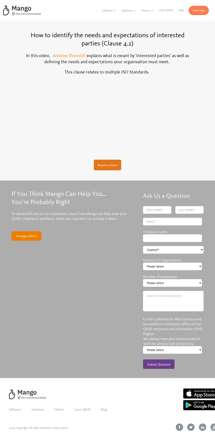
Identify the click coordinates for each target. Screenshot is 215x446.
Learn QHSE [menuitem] (166, 10)
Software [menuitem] (107, 10)
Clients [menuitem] (145, 10)
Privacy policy (60, 428)
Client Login (199, 10)
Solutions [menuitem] (127, 10)
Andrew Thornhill (69, 55)
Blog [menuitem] (181, 10)
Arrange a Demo (26, 236)
